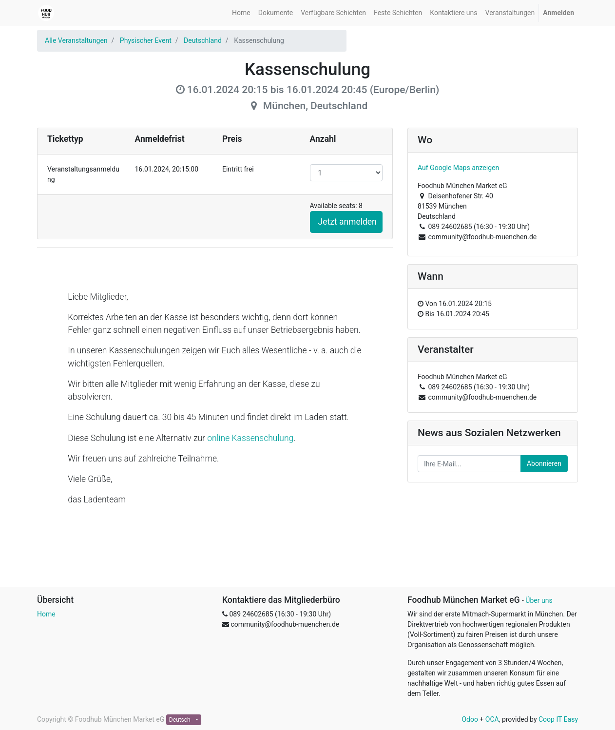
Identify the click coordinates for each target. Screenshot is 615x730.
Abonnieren (544, 463)
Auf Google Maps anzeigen (458, 168)
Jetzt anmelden (347, 222)
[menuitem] (241, 13)
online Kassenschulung (250, 438)
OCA (492, 719)
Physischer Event (146, 40)
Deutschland (203, 40)
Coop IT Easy (558, 719)
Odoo (469, 719)
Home (46, 614)
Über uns (538, 600)
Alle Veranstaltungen (76, 40)
